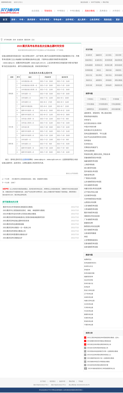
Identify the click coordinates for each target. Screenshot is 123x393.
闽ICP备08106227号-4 (40, 385)
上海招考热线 (89, 164)
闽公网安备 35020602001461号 (79, 385)
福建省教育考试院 (91, 161)
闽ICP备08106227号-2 (58, 385)
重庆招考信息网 (24, 63)
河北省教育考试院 (91, 185)
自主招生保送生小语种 (92, 123)
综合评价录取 (88, 280)
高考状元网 (108, 65)
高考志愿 (99, 85)
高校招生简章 (118, 85)
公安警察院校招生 (91, 240)
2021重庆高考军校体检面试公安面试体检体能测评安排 (24, 217)
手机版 (80, 381)
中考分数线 (75, 11)
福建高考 (99, 55)
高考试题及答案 (89, 273)
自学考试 (70, 20)
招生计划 (89, 75)
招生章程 (99, 75)
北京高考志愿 (88, 304)
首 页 (5, 20)
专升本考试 (45, 20)
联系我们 (53, 381)
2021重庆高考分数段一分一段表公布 (17, 228)
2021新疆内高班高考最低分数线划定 (99, 341)
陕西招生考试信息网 (92, 226)
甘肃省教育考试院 (91, 243)
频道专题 (89, 255)
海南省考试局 (89, 175)
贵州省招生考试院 (91, 171)
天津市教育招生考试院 (92, 199)
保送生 (99, 70)
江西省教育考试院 (91, 209)
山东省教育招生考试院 (92, 182)
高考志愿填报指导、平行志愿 (95, 134)
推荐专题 (89, 93)
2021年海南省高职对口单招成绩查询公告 (101, 368)
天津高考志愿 (88, 307)
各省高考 (20, 40)
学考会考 (58, 20)
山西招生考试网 (90, 202)
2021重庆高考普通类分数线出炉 (15, 234)
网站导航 (106, 2)
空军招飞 (87, 120)
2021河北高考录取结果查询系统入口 (99, 355)
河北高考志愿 (88, 311)
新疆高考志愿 (88, 314)
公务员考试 (95, 20)
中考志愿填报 (116, 104)
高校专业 (89, 80)
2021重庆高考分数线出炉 (12, 238)
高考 (14, 20)
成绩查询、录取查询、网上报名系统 (98, 113)
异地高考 (87, 270)
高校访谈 (109, 70)
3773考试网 (8, 40)
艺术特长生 (88, 144)
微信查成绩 (84, 2)
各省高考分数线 (98, 60)
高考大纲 (89, 85)
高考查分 (104, 11)
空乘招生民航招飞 (91, 147)
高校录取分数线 (89, 60)
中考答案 (116, 99)
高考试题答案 (118, 75)
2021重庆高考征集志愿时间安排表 (16, 221)
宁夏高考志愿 (88, 325)
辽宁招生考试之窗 (91, 192)
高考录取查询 (108, 60)
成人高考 (82, 20)
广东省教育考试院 (91, 219)
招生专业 (109, 75)
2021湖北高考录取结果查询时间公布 (99, 344)
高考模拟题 (89, 70)
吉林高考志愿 (88, 297)
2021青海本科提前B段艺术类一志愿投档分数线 (102, 351)
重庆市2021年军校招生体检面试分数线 (18, 207)
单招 (86, 237)
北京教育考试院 (90, 195)
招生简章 (118, 55)
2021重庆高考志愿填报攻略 (13, 224)
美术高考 (32, 20)
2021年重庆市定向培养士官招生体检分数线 (19, 214)
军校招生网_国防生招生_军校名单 (97, 154)
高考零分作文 (88, 266)
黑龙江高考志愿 (89, 290)
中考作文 (103, 99)
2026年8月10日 (6, 2)
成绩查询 (99, 80)
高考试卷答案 (118, 65)
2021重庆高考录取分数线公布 (14, 231)
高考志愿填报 (89, 151)
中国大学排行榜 (90, 127)
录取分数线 (118, 80)
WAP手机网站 (95, 2)
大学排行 (116, 11)
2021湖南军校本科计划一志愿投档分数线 (100, 358)
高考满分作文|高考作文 (93, 130)
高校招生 (118, 70)
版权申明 (62, 381)
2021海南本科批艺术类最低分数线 (98, 361)
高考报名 (87, 140)
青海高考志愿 (88, 321)
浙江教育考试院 (90, 168)
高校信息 (109, 20)
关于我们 (43, 381)
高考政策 (109, 80)
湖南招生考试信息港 (92, 216)
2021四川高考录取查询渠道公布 (97, 348)
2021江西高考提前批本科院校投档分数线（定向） (103, 337)
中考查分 (61, 11)
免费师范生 (90, 109)
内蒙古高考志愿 (89, 300)
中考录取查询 (103, 104)
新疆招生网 (88, 223)
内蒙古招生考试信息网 (92, 189)
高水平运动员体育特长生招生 (95, 137)
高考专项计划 (88, 283)
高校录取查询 (118, 60)
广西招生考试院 (90, 178)
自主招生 (35, 11)
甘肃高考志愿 (88, 318)
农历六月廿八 (18, 2)
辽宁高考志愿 (88, 294)
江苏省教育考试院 (91, 206)
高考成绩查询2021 (90, 263)
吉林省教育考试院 (91, 247)
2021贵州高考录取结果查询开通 (97, 365)
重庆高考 (27, 40)
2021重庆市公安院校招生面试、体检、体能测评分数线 (29, 179)
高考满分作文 (98, 65)
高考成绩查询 (89, 65)
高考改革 (109, 85)
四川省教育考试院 (91, 230)
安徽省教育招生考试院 (92, 158)
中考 (22, 20)
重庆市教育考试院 (91, 213)
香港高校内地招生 (91, 116)
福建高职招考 (88, 276)
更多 (119, 20)
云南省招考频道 (90, 233)
